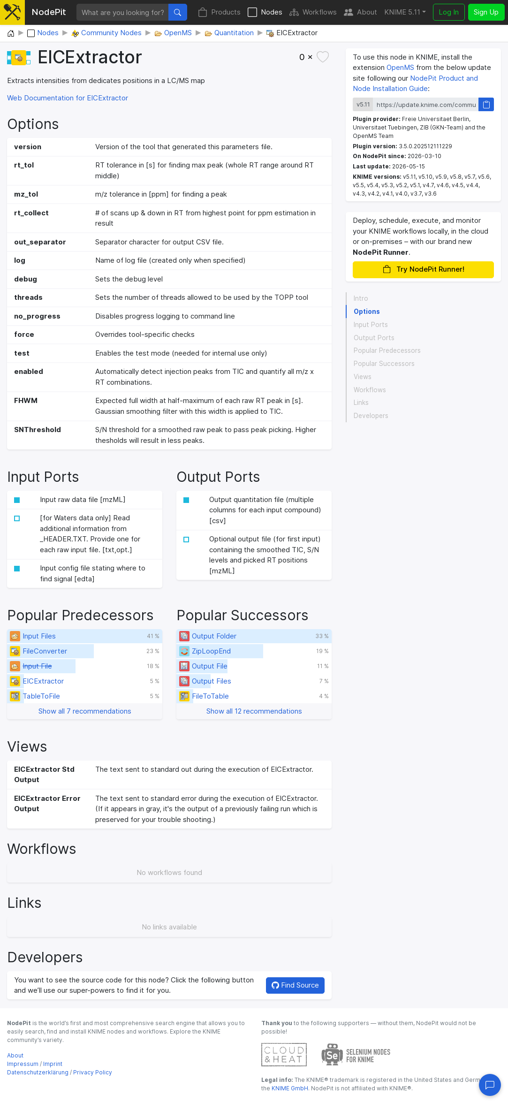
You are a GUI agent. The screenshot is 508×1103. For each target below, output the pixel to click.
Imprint (52, 1063)
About (360, 12)
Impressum (22, 1063)
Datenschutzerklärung (37, 1072)
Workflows (313, 12)
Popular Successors (384, 363)
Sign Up (486, 12)
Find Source (295, 985)
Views (363, 376)
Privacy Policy (92, 1072)
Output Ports (374, 338)
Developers (371, 415)
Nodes (265, 12)
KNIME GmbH (289, 1088)
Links (361, 402)
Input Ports (371, 324)
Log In (449, 12)
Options (367, 311)
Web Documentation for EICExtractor (67, 97)
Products (219, 12)
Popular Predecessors (387, 350)
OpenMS (400, 67)
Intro (361, 298)
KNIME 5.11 (402, 12)
